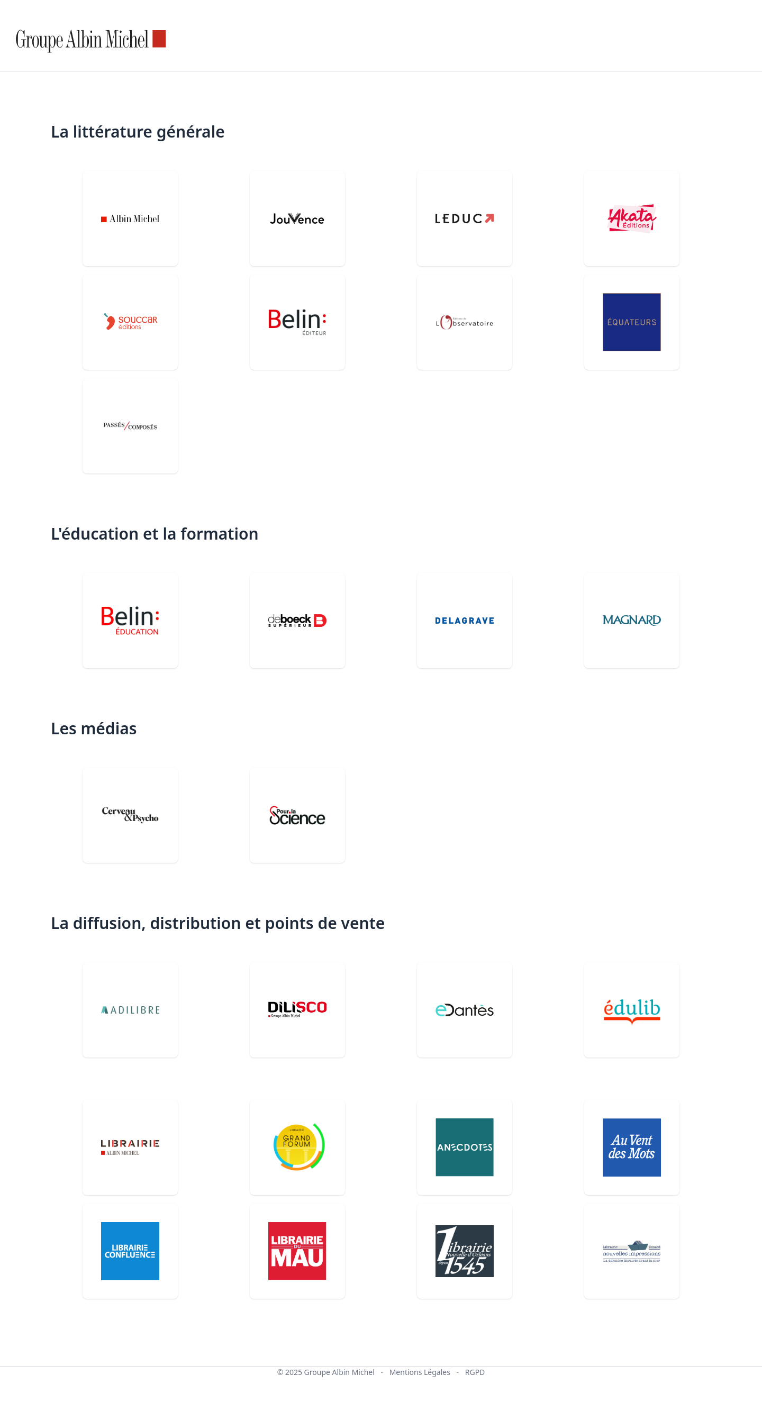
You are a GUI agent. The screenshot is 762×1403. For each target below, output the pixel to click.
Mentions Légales (419, 1372)
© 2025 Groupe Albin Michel (326, 1372)
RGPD (475, 1372)
